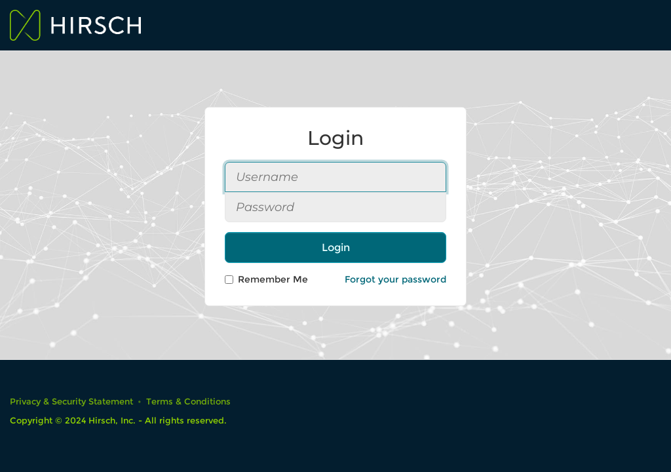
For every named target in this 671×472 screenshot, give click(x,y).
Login (336, 247)
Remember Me (266, 279)
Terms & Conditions (188, 401)
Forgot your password (395, 279)
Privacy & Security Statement (71, 401)
